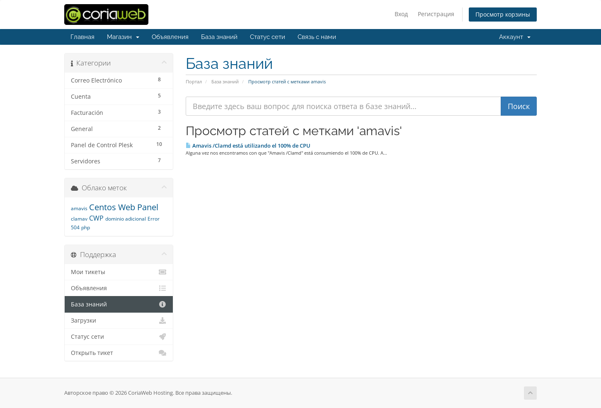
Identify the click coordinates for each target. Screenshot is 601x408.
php (85, 227)
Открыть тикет (119, 353)
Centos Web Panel (123, 207)
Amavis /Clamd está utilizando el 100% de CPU (248, 145)
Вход (401, 14)
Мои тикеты (119, 272)
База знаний (219, 37)
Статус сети (267, 37)
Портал (194, 81)
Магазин (123, 37)
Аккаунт (515, 37)
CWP (96, 218)
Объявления (170, 37)
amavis (79, 208)
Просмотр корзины (502, 14)
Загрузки (119, 320)
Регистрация (436, 14)
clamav (79, 218)
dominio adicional (125, 218)
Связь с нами (317, 37)
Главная (82, 37)
